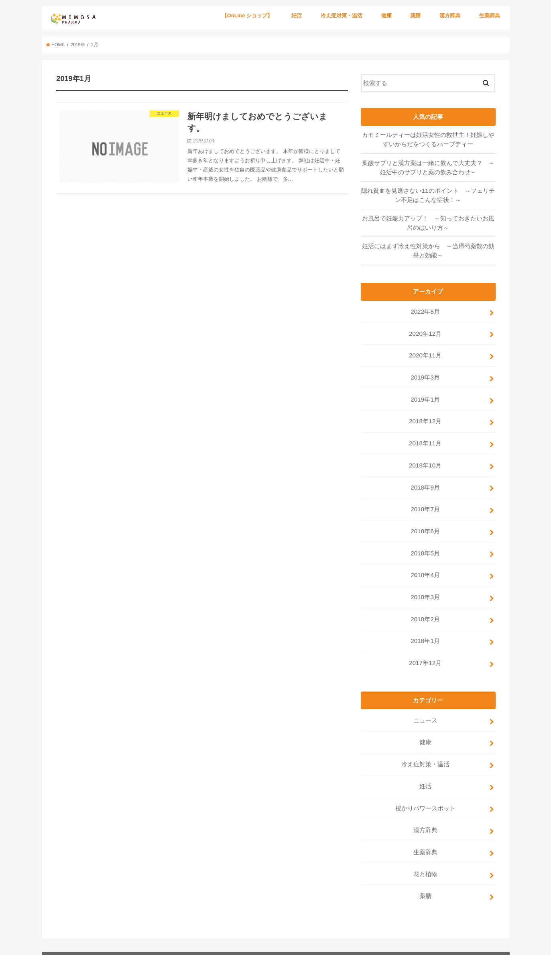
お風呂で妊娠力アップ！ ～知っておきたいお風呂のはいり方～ (428, 221)
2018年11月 (425, 435)
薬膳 (415, 15)
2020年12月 (425, 329)
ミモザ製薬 (433, 942)
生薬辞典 (489, 15)
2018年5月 (425, 541)
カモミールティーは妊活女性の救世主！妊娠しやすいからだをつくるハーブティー (428, 139)
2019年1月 (425, 393)
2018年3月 (425, 584)
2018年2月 (425, 605)
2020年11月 (425, 350)
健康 (386, 15)
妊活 (296, 15)
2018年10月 (425, 456)
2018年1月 (425, 626)
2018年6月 (425, 520)
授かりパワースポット (425, 789)
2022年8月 (425, 308)
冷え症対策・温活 (341, 15)
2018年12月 (425, 414)
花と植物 (425, 853)
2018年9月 (425, 478)
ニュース (425, 704)
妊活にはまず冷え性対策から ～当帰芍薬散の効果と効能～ (428, 247)
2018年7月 (425, 499)
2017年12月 (425, 648)
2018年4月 (425, 562)
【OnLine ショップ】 (247, 15)
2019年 (79, 44)
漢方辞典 (449, 15)
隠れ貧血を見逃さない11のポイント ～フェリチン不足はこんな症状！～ (428, 193)
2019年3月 (425, 371)
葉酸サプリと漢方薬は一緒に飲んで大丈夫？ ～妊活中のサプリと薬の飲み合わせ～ (428, 166)
